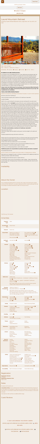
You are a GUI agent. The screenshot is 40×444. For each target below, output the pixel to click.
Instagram (23, 10)
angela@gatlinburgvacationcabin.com (17, 423)
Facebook (17, 10)
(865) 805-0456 (20, 13)
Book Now (35, 1)
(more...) (32, 69)
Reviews (20, 7)
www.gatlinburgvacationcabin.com (19, 429)
